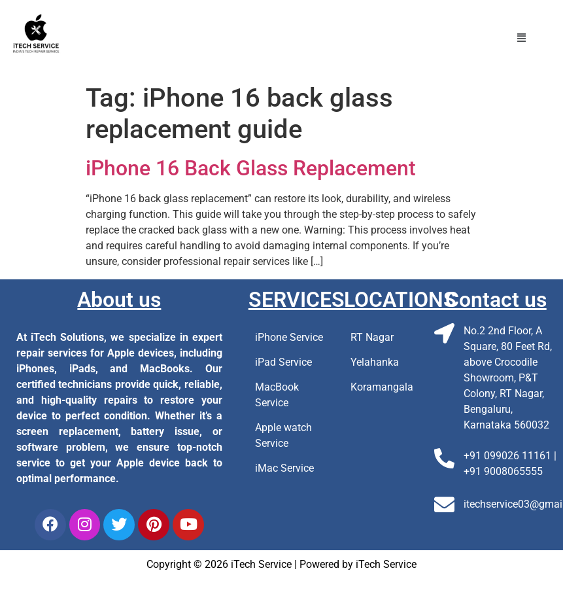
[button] (522, 38)
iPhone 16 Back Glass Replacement (251, 168)
